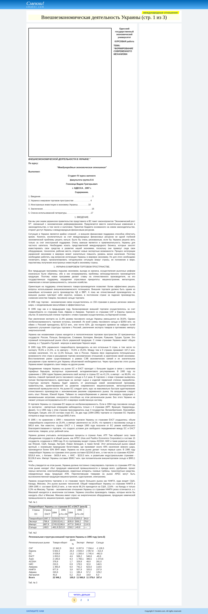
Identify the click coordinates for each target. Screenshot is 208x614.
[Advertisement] (160, 64)
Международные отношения (160, 12)
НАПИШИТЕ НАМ (35, 611)
